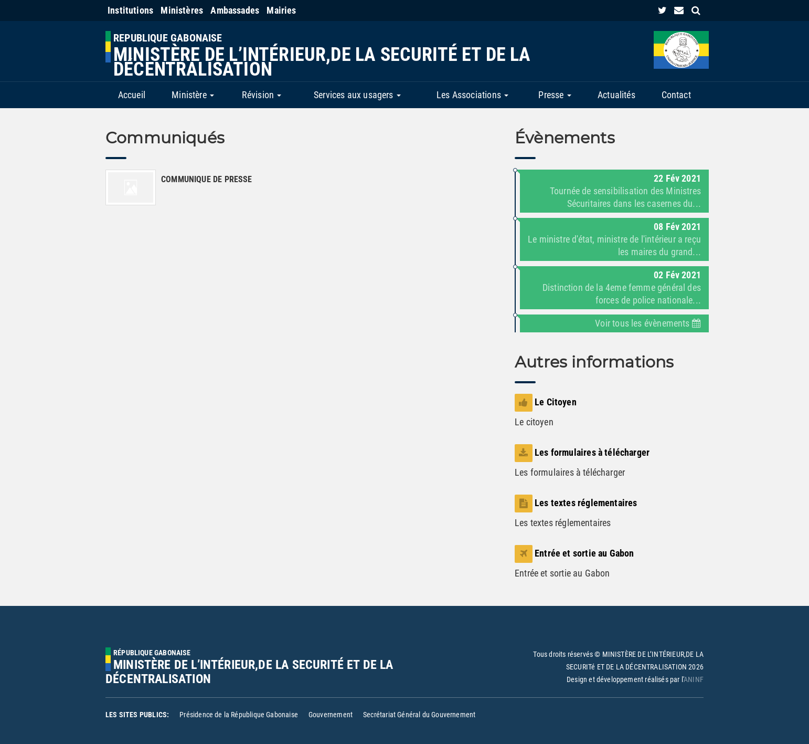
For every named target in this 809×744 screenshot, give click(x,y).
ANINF (694, 679)
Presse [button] (554, 94)
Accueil (131, 94)
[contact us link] (679, 10)
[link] (662, 10)
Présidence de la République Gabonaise (238, 714)
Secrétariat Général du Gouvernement (419, 714)
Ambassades (234, 10)
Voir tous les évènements (648, 323)
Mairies (281, 10)
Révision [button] (262, 94)
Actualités (616, 94)
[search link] (695, 10)
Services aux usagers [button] (357, 94)
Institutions (130, 10)
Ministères (182, 10)
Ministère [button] (193, 94)
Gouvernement (330, 714)
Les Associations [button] (472, 94)
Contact (676, 94)
